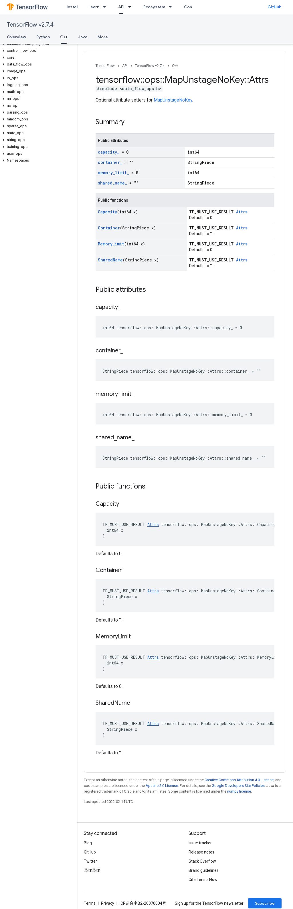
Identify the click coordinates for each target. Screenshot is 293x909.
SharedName (110, 260)
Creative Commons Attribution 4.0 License (239, 780)
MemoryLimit (111, 244)
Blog (88, 843)
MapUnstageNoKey (173, 100)
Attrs (242, 212)
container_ (110, 162)
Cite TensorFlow (203, 879)
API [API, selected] (121, 6)
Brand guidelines (204, 870)
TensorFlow (105, 65)
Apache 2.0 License (162, 785)
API (125, 65)
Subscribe (265, 903)
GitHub (275, 6)
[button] (37, 43)
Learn (93, 6)
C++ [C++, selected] (64, 36)
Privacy (107, 903)
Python (43, 36)
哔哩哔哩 (92, 870)
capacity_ (108, 152)
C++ (175, 65)
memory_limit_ (113, 172)
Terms (90, 903)
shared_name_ (112, 183)
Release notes (201, 852)
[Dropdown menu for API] (131, 7)
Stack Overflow (202, 861)
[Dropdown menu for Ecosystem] (172, 7)
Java (82, 36)
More (103, 36)
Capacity (107, 212)
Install (72, 6)
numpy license (239, 791)
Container (109, 228)
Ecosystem (154, 6)
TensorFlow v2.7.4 (30, 24)
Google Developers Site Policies (238, 785)
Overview (16, 36)
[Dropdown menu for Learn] (106, 7)
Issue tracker (200, 843)
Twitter (90, 861)
